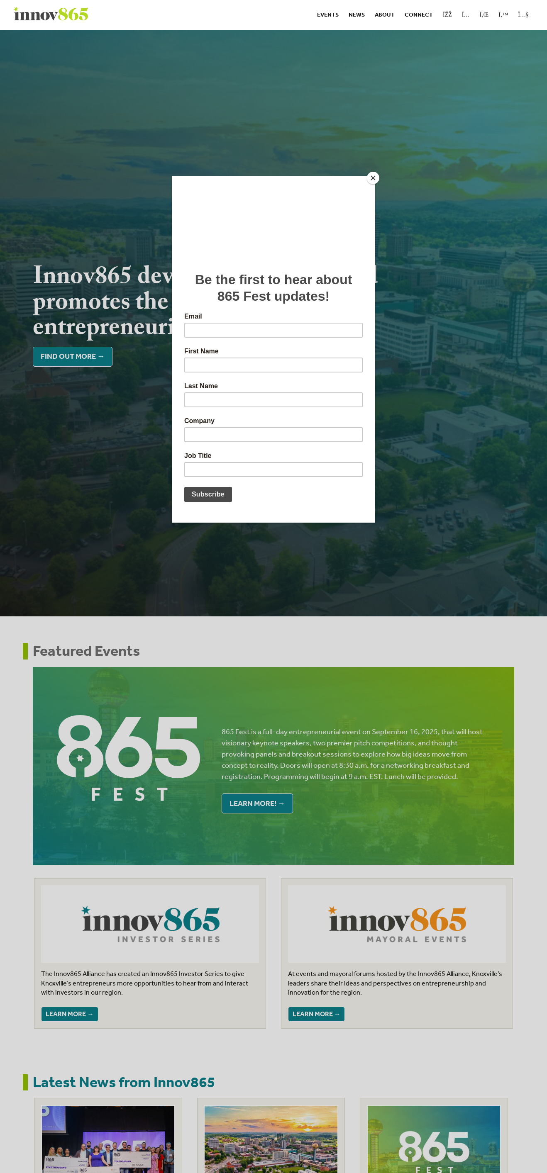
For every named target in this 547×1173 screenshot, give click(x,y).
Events (328, 14)
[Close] (373, 178)
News (357, 14)
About (385, 14)
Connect (419, 14)
